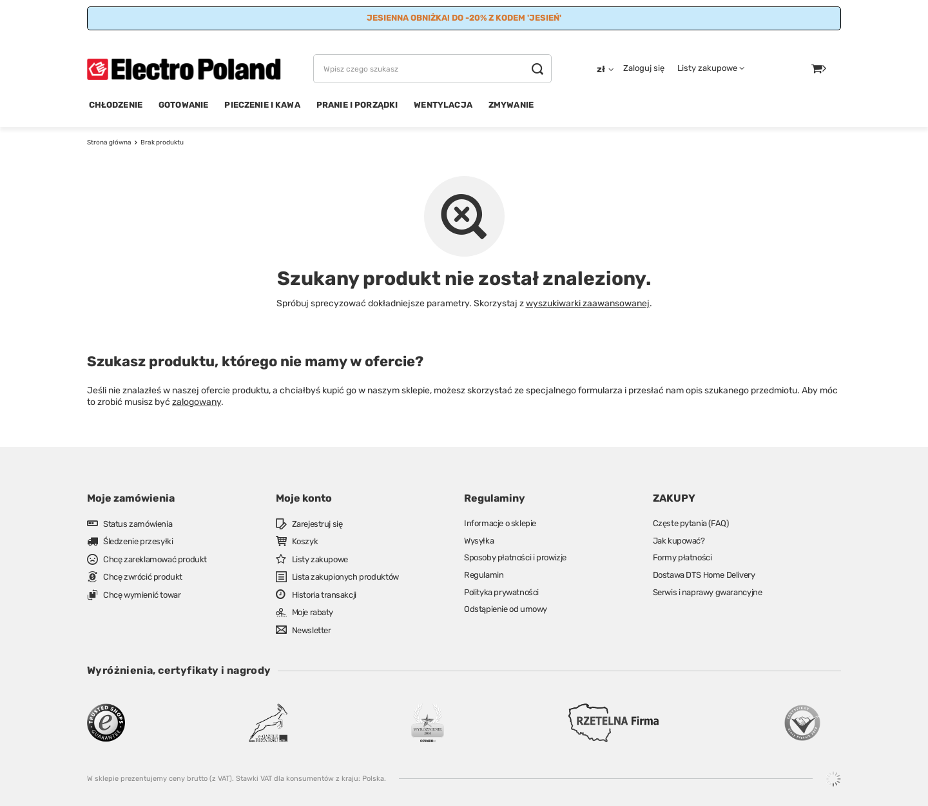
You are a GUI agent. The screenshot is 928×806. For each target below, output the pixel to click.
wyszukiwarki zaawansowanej (588, 303)
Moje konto (304, 498)
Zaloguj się (643, 68)
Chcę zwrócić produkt (142, 577)
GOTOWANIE (183, 105)
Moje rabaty (313, 612)
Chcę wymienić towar (141, 595)
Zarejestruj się (317, 524)
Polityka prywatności (501, 592)
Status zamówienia (137, 524)
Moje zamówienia (131, 498)
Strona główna (109, 142)
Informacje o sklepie (500, 523)
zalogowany (196, 402)
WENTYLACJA (443, 105)
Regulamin (483, 575)
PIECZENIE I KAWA (262, 105)
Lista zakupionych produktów (345, 577)
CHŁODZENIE (116, 105)
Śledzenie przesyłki (138, 541)
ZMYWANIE (511, 105)
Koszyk (305, 541)
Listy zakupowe (707, 68)
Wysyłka (479, 541)
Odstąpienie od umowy (505, 609)
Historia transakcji (324, 595)
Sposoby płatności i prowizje (515, 557)
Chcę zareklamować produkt (155, 559)
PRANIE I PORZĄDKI (357, 105)
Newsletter (311, 630)
